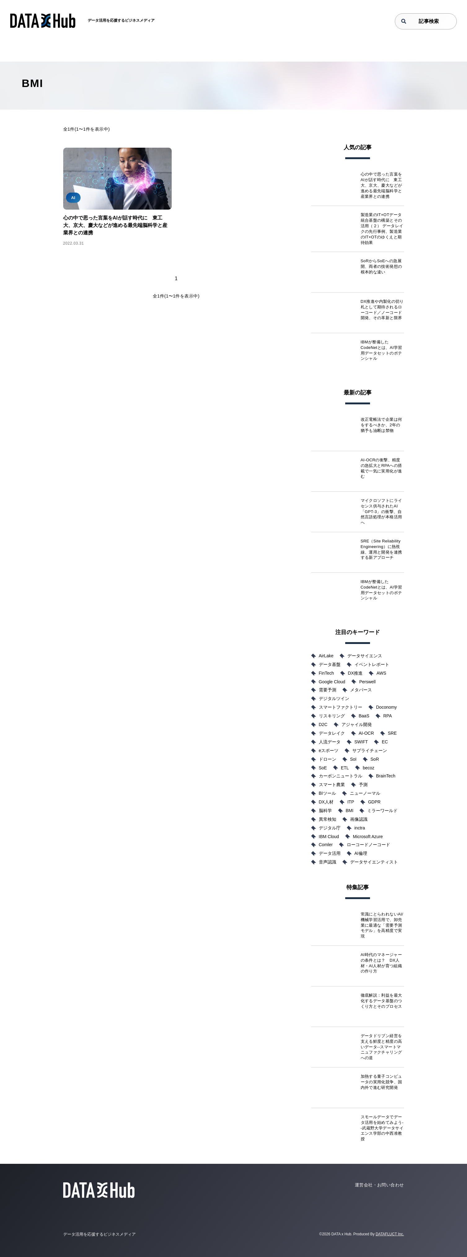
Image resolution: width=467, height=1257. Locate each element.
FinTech (326, 673)
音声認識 (327, 861)
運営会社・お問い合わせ (379, 1184)
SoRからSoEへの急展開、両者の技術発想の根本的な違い (381, 266)
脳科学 (325, 810)
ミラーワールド (382, 810)
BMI (350, 810)
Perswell (367, 681)
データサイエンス (364, 655)
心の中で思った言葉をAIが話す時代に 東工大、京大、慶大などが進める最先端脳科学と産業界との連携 (115, 225)
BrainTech (385, 775)
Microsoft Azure (368, 836)
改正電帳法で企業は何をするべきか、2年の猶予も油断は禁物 (381, 425)
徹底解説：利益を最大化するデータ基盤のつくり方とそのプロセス (381, 1001)
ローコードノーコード (368, 844)
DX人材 (326, 801)
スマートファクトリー (340, 707)
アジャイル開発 (356, 724)
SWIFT (361, 741)
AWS (381, 673)
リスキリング (332, 715)
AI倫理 (361, 853)
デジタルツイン (334, 698)
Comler (326, 844)
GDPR (374, 801)
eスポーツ (329, 750)
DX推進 (355, 673)
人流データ (330, 741)
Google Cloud (332, 681)
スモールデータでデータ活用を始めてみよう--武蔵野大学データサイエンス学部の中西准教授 (382, 1128)
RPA (387, 715)
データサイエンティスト (374, 861)
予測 (363, 784)
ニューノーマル (365, 793)
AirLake (326, 655)
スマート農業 (332, 784)
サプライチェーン (369, 750)
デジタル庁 (330, 827)
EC (385, 741)
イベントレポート (372, 664)
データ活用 (330, 853)
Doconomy (386, 707)
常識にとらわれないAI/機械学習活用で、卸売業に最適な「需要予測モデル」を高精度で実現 (382, 925)
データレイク (332, 733)
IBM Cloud (329, 836)
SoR (375, 759)
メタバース (361, 689)
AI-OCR (366, 733)
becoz (368, 767)
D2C (323, 724)
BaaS (364, 715)
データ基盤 (330, 664)
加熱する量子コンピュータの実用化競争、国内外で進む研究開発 (381, 1082)
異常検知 (327, 819)
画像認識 (359, 819)
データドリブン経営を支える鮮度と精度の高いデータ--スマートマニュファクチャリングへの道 (381, 1046)
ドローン (327, 759)
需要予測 (327, 689)
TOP (39, 51)
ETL (345, 767)
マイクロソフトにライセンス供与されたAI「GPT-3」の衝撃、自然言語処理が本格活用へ (381, 511)
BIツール (327, 793)
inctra (360, 827)
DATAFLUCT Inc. (390, 1234)
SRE (392, 733)
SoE (323, 767)
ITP (350, 801)
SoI (353, 759)
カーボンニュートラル (340, 775)
